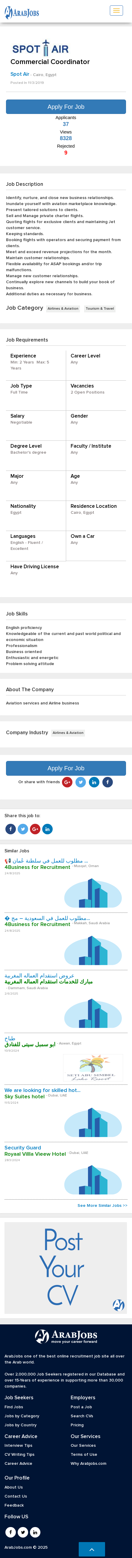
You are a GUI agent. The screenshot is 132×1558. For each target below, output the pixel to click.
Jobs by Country (20, 1425)
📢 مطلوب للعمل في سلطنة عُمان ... (46, 861)
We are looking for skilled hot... (42, 1090)
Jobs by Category (21, 1416)
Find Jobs (13, 1407)
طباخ (9, 1038)
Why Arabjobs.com (88, 1463)
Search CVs (82, 1416)
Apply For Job (66, 106)
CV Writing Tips (19, 1454)
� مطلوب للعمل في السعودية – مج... (47, 918)
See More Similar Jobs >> (103, 1206)
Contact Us (15, 1496)
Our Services (83, 1445)
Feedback (14, 1505)
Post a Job (81, 1407)
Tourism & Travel (100, 309)
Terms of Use (84, 1454)
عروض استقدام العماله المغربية (39, 976)
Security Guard (22, 1148)
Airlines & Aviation (63, 309)
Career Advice (18, 1463)
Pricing (77, 1425)
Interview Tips (18, 1445)
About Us (13, 1487)
